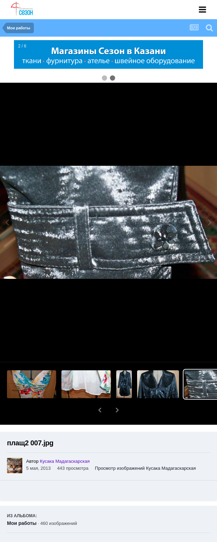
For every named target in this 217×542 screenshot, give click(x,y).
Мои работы (22, 505)
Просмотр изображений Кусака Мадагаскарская (145, 450)
